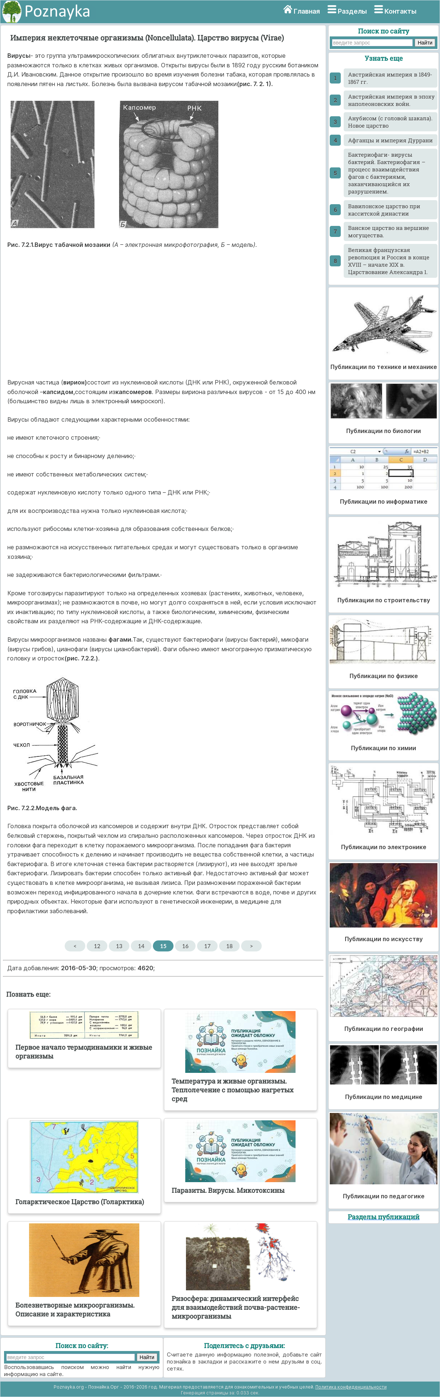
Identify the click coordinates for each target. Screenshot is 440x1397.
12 (97, 946)
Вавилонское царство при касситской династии (384, 209)
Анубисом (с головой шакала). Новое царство (390, 121)
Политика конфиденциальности (351, 1387)
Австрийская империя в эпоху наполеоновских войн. (391, 100)
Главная (307, 11)
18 (229, 946)
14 (141, 946)
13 (119, 946)
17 (207, 946)
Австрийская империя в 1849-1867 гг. (390, 78)
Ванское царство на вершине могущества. (388, 231)
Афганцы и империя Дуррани (390, 140)
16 (185, 946)
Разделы (352, 11)
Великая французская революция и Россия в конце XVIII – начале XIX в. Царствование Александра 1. (388, 261)
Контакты (400, 11)
